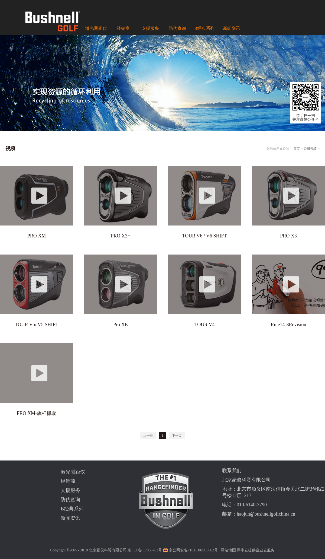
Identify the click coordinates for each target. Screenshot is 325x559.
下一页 (177, 435)
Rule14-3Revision (288, 324)
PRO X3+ (120, 236)
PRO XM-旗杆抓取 (37, 413)
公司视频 (310, 149)
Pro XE (120, 324)
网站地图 (227, 550)
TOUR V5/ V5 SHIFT (36, 324)
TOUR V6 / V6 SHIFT (204, 236)
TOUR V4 (204, 324)
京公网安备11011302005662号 (193, 550)
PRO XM (36, 236)
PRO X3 (288, 236)
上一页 (148, 435)
